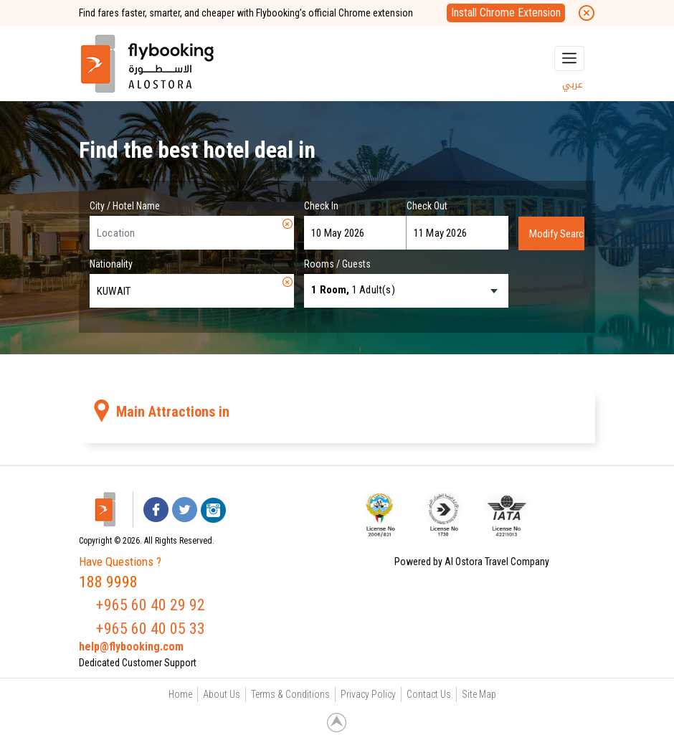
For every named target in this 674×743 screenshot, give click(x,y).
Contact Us (429, 694)
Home (180, 694)
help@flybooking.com (131, 646)
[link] (566, 514)
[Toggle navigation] (569, 58)
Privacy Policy (368, 694)
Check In (321, 206)
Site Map (479, 694)
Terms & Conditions (290, 694)
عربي (572, 84)
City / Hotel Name (125, 206)
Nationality (111, 264)
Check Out (427, 206)
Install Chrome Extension (506, 12)
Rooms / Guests (337, 264)
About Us (221, 694)
